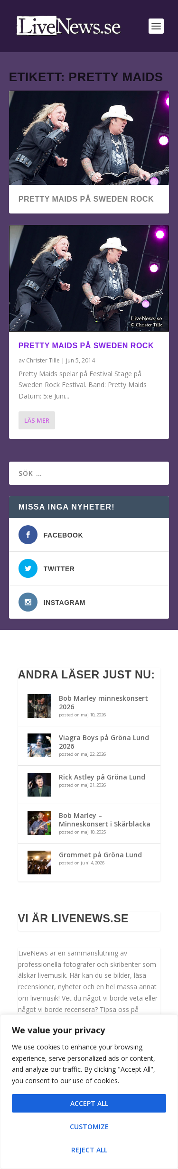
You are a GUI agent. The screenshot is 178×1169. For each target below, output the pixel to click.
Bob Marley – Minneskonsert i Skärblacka (104, 819)
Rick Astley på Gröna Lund (102, 776)
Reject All (89, 1149)
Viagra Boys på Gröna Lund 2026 (104, 742)
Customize (89, 1126)
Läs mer (36, 420)
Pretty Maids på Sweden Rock (86, 199)
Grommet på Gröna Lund (100, 854)
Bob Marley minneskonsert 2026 (103, 702)
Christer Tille (43, 360)
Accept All (89, 1103)
